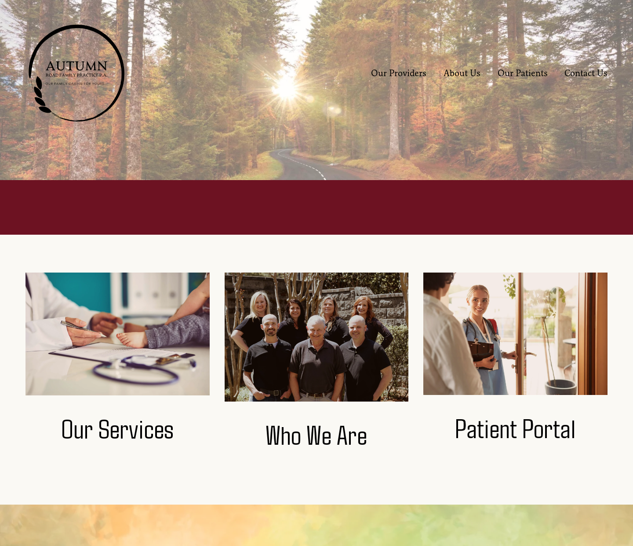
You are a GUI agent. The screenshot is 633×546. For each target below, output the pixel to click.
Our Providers (398, 72)
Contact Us (586, 72)
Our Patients (523, 72)
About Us (462, 72)
